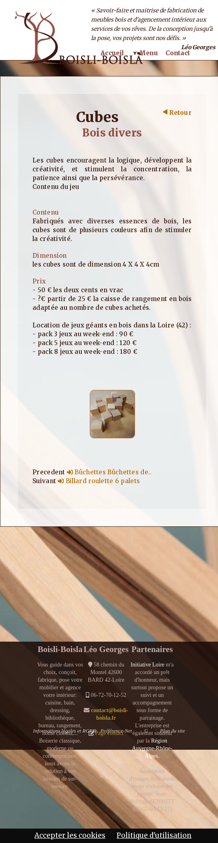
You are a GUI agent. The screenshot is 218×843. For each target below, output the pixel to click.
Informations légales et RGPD (65, 731)
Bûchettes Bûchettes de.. (109, 472)
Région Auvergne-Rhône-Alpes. (152, 748)
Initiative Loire (147, 665)
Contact (178, 53)
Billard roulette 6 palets (99, 481)
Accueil (112, 53)
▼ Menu (144, 53)
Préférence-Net (116, 731)
